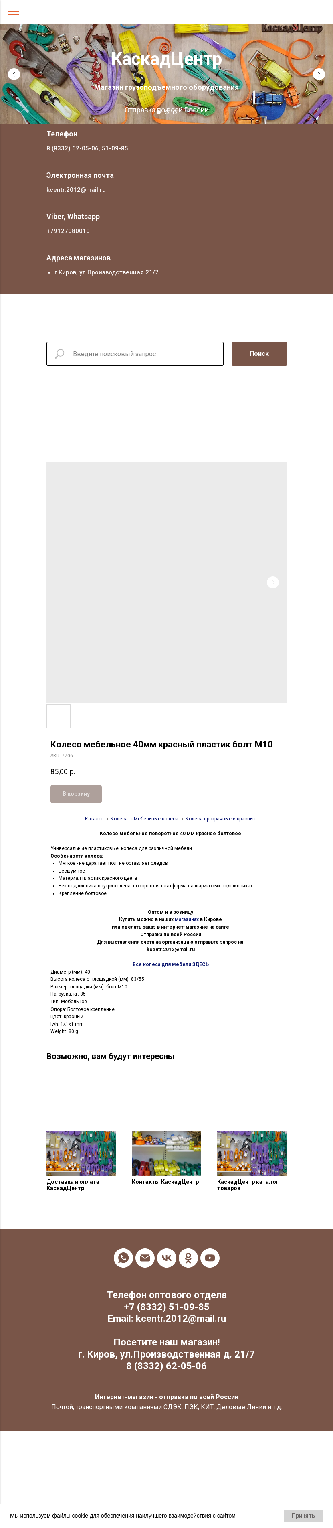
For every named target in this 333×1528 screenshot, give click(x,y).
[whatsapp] (123, 1258)
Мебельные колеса (156, 819)
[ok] (188, 1258)
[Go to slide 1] (159, 112)
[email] (145, 1258)
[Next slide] (319, 74)
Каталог (94, 819)
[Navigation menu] (13, 12)
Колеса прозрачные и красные (221, 819)
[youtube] (210, 1258)
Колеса (119, 819)
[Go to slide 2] (167, 112)
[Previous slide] (14, 74)
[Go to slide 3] (175, 112)
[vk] (166, 1258)
